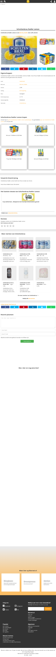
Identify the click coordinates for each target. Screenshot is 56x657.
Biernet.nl (20, 653)
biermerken (31, 298)
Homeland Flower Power (9, 640)
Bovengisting (23, 90)
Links (29, 629)
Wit (41, 255)
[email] (36, 609)
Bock (45, 284)
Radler (26, 32)
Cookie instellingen (32, 620)
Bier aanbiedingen (7, 627)
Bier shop (5, 630)
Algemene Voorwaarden (33, 626)
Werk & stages (31, 617)
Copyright (30, 627)
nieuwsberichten (12, 213)
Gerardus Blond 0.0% (8, 637)
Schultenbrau (23, 103)
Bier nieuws (5, 629)
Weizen (28, 284)
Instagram (19, 606)
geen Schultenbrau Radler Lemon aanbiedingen (20, 120)
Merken (3, 4)
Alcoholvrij (5, 255)
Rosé (24, 255)
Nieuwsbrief (31, 632)
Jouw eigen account (32, 630)
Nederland (22, 81)
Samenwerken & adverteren (34, 618)
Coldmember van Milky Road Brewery (12, 642)
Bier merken (6, 626)
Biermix (21, 32)
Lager (11, 284)
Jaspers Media (34, 653)
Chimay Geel (6, 639)
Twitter (6, 610)
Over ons (30, 614)
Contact (30, 616)
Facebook (6, 606)
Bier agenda (5, 632)
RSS (17, 610)
